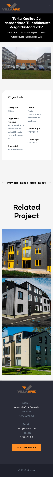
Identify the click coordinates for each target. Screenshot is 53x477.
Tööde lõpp (33, 139)
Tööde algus (34, 128)
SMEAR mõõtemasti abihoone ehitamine (40, 183)
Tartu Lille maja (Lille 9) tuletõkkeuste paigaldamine (15, 183)
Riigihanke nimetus (13, 120)
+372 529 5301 (26, 416)
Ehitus (11, 111)
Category (13, 107)
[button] (26, 447)
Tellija (31, 107)
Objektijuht (13, 146)
